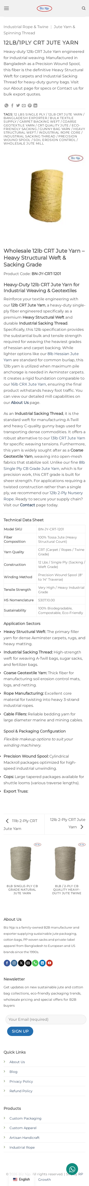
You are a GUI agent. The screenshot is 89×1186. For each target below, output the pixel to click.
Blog (13, 1072)
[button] (6, 8)
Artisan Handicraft (24, 1138)
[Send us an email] (28, 963)
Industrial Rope (22, 1147)
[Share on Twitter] (18, 106)
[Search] (83, 8)
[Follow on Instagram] (14, 963)
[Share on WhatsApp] (6, 106)
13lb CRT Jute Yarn (68, 438)
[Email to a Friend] (24, 106)
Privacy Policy (21, 1081)
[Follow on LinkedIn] (42, 963)
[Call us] (35, 963)
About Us (17, 1062)
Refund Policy (21, 1091)
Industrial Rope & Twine (26, 27)
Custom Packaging (25, 1118)
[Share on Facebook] (12, 106)
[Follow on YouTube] (49, 963)
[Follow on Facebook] (7, 963)
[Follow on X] (21, 963)
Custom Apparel (23, 1128)
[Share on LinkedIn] (35, 106)
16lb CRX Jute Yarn (28, 384)
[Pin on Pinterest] (30, 106)
